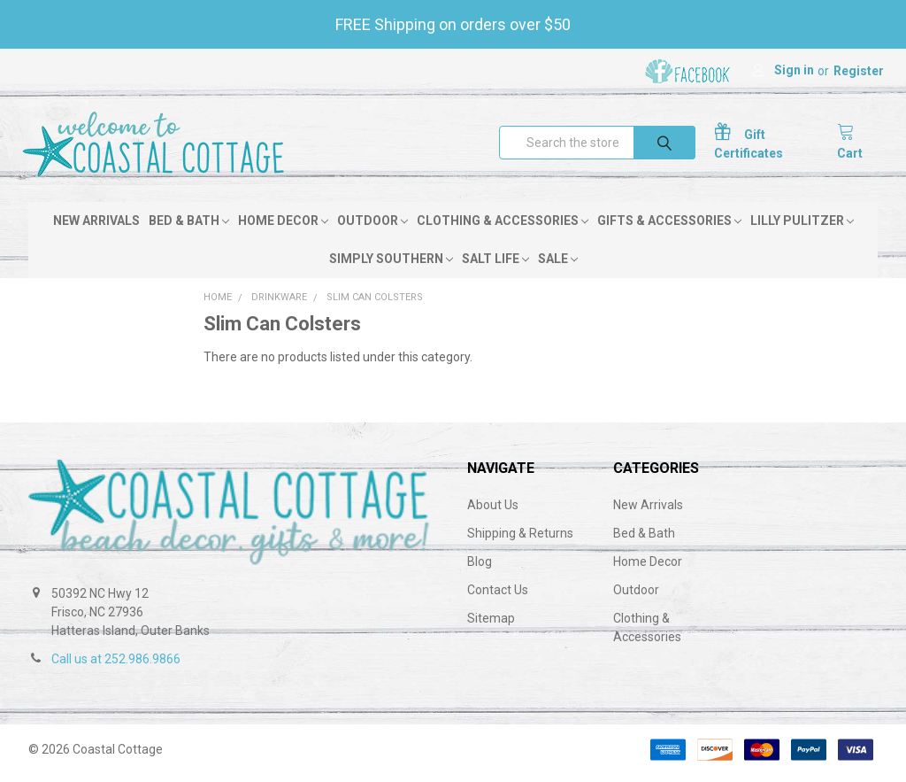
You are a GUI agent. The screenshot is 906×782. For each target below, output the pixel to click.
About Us (492, 512)
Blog (479, 568)
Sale (558, 266)
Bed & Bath (189, 228)
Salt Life (495, 266)
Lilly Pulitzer (802, 228)
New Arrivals (96, 228)
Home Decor (283, 228)
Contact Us (497, 597)
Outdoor (372, 228)
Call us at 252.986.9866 (115, 666)
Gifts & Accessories (669, 228)
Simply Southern (391, 266)
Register (858, 71)
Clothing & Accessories (502, 228)
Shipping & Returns (520, 540)
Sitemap (491, 625)
